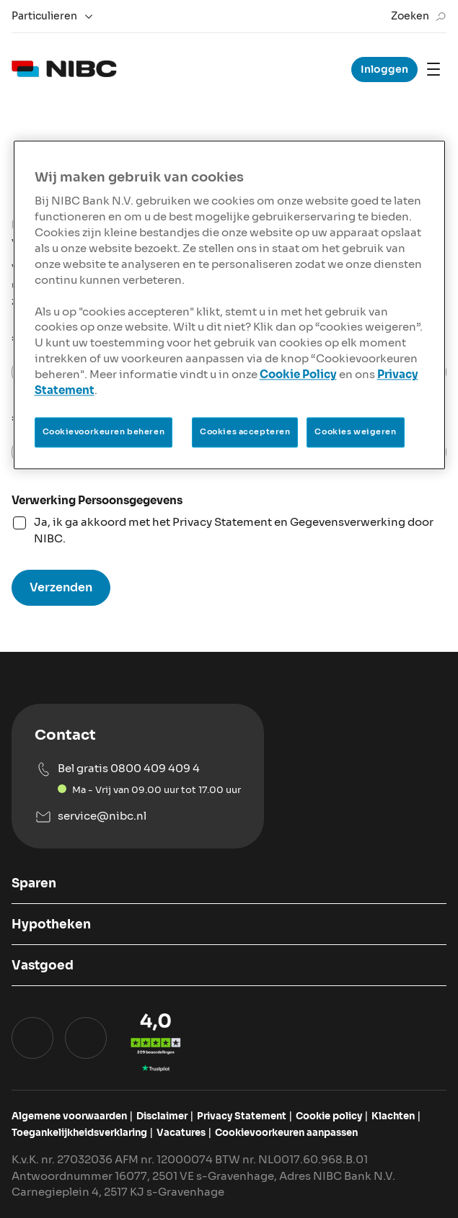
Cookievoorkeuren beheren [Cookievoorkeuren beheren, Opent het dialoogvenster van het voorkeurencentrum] (104, 432)
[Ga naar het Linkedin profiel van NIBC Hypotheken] (32, 1038)
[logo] (64, 69)
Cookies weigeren (355, 432)
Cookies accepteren (245, 432)
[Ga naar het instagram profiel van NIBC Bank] (86, 1038)
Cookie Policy (298, 375)
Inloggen (384, 69)
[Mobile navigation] (433, 69)
